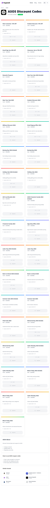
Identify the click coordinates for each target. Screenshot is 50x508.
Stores (39, 2)
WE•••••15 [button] (12, 36)
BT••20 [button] (13, 285)
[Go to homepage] (6, 3)
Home (31, 2)
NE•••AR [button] (37, 86)
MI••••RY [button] (12, 136)
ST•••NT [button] (37, 111)
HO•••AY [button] (12, 183)
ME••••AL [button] (37, 332)
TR (47, 2)
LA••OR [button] (13, 260)
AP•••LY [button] (37, 235)
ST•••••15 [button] (37, 36)
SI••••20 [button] (12, 61)
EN (44, 2)
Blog (35, 2)
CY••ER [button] (37, 357)
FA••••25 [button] (37, 210)
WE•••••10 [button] (37, 136)
